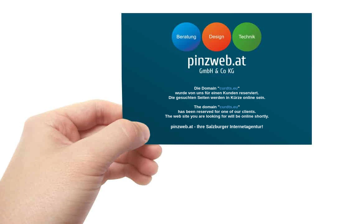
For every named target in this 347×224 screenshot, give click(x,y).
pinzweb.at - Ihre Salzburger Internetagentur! (217, 126)
